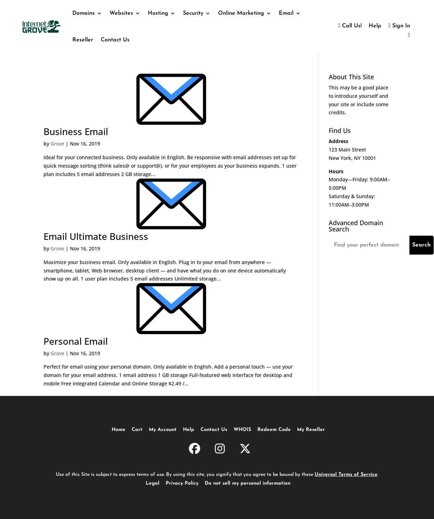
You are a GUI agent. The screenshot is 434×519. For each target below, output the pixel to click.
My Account (163, 429)
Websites (121, 13)
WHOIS (242, 429)
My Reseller (311, 429)
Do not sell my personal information (247, 483)
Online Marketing (241, 13)
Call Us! (350, 26)
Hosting (158, 13)
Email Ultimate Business (96, 236)
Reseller (82, 40)
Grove (57, 143)
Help (375, 26)
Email (286, 13)
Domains (83, 13)
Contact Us (115, 40)
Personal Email (76, 341)
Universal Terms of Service (346, 474)
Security (193, 13)
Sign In (399, 26)
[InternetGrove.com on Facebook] (194, 450)
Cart (137, 429)
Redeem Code (274, 429)
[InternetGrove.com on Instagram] (220, 450)
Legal (152, 483)
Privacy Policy (182, 483)
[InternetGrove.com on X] (245, 450)
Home (118, 429)
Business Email (76, 131)
